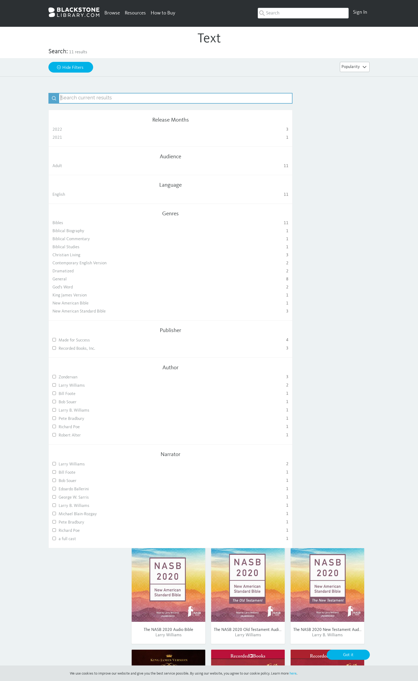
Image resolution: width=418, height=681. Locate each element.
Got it (348, 655)
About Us (237, 601)
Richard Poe (87, 427)
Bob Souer (87, 402)
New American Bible (87, 303)
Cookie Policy (284, 659)
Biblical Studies (87, 247)
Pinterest (317, 616)
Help (273, 601)
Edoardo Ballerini (87, 489)
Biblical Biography (87, 231)
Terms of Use (227, 659)
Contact (276, 616)
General (87, 279)
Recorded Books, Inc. (87, 348)
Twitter (315, 609)
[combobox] (303, 13)
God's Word (87, 287)
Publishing (238, 609)
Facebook (317, 601)
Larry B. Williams (87, 410)
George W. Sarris (87, 497)
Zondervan (87, 377)
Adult (87, 166)
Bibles (87, 223)
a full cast (87, 539)
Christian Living (87, 255)
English (87, 195)
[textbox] (92, 98)
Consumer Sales (243, 616)
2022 (87, 129)
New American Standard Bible (87, 311)
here (293, 673)
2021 (87, 138)
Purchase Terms (256, 659)
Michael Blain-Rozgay (87, 514)
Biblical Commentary (87, 239)
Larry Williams (87, 385)
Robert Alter (87, 435)
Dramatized (87, 271)
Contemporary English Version (87, 263)
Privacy (205, 659)
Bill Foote (87, 394)
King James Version (87, 295)
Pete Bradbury (87, 418)
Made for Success (87, 340)
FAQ (273, 609)
